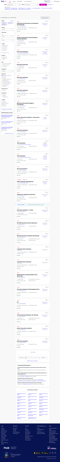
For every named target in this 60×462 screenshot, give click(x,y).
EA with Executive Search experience (27, 223)
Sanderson (21, 118)
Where (23, 4)
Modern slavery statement (41, 433)
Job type (3, 43)
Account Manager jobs (36, 8)
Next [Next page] (43, 357)
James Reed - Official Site (53, 438)
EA (17, 302)
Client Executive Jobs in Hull (32, 397)
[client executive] (4, 23)
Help (2, 441)
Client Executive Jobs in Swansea (43, 412)
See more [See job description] (19, 31)
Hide (2, 62)
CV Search (14, 430)
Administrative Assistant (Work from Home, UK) (27, 275)
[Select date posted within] (7, 71)
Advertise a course (28, 438)
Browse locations (3, 434)
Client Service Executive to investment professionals (27, 24)
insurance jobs (33, 380)
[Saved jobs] (57, 1)
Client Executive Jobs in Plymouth (43, 400)
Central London (4, 102)
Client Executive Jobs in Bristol (21, 406)
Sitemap (2, 443)
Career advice (3, 437)
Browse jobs (51, 4)
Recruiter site (15, 428)
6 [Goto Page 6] (39, 357)
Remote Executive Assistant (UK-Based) (28, 235)
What (5, 4)
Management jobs (14, 8)
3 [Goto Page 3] (31, 357)
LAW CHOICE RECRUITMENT (45, 52)
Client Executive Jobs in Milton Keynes (32, 415)
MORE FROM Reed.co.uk (41, 426)
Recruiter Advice (15, 433)
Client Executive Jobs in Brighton (21, 403)
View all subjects (27, 432)
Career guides (27, 437)
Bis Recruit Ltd (22, 224)
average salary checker (27, 384)
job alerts (22, 375)
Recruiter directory (4, 430)
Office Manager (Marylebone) (25, 181)
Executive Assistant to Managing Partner (28, 289)
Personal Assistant (22, 168)
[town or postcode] (31, 5)
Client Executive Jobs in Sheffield (43, 406)
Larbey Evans (22, 195)
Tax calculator (3, 438)
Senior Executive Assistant (24, 328)
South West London (5, 103)
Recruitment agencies (16, 432)
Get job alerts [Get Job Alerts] (45, 17)
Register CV (47, 1)
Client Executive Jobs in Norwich (43, 394)
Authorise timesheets (52, 430)
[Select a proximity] (7, 29)
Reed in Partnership (52, 436)
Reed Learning (51, 434)
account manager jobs (42, 380)
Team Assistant (21, 143)
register (27, 376)
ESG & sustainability (52, 442)
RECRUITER (15, 426)
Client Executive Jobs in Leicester (32, 403)
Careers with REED (52, 437)
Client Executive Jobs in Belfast (46, 8)
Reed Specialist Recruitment (53, 433)
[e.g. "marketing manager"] (14, 5)
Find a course (27, 430)
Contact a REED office (4, 442)
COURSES (27, 426)
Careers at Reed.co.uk (40, 429)
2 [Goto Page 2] (28, 357)
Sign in (23, 376)
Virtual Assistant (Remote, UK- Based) (27, 315)
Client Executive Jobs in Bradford (24, 9)
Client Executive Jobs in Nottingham (43, 397)
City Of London (13, 17)
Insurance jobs (28, 8)
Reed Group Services (52, 432)
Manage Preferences (41, 456)
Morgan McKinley (22, 211)
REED (50, 426)
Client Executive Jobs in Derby (21, 415)
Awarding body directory (29, 436)
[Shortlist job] (46, 21)
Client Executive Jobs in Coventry (21, 412)
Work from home (3, 432)
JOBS (2, 426)
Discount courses (27, 433)
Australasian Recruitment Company (25, 144)
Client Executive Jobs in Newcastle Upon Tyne (32, 418)
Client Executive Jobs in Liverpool (32, 406)
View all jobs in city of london (7, 109)
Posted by (3, 55)
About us (38, 428)
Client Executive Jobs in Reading (43, 403)
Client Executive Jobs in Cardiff (21, 409)
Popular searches (4, 436)
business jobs (40, 379)
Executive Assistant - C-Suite (25, 210)
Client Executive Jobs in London (32, 409)
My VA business (22, 237)
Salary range (4, 32)
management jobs (20, 380)
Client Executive (5, 17)
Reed (21, 250)
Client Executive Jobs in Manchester (32, 412)
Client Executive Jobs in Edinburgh (21, 418)
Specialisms (4, 73)
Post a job (14, 429)
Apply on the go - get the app (32, 360)
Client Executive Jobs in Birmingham (10, 9)
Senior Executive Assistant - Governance (28, 117)
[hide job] (48, 21)
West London (4, 104)
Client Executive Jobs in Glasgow (32, 394)
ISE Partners (22, 40)
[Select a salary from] (7, 36)
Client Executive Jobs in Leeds (32, 400)
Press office (39, 430)
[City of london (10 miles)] (10, 23)
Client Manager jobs (21, 8)
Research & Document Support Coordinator (25, 103)
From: (2, 34)
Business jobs (7, 8)
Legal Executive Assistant (24, 249)
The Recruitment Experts (45, 182)
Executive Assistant (22, 51)
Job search (3, 429)
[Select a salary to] (7, 40)
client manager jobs (27, 380)
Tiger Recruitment (23, 78)
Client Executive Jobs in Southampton (43, 409)
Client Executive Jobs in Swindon (43, 415)
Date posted (4, 69)
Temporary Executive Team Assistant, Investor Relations (27, 38)
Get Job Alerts (21, 204)
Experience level (5, 88)
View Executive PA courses (9, 133)
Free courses (27, 434)
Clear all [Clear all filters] (12, 20)
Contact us (2, 428)
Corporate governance (40, 432)
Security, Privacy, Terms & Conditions (50, 456)
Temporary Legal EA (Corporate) (26, 194)
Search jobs (43, 4)
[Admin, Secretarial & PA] (4, 24)
